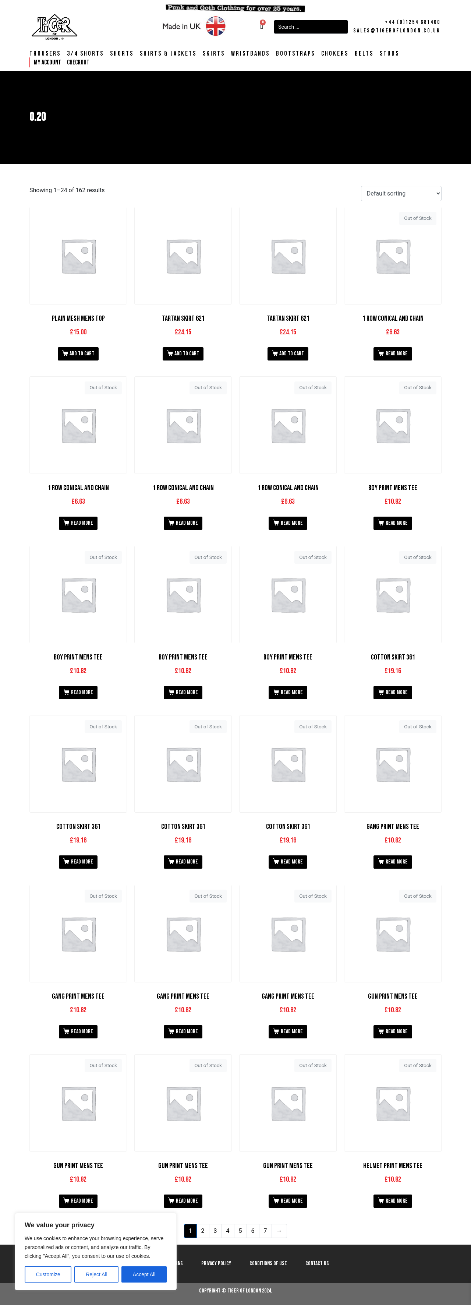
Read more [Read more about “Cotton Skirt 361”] (397, 692)
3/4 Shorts (85, 53)
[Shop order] (401, 193)
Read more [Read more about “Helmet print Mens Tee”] (397, 1200)
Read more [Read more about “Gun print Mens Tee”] (397, 1031)
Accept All (144, 1274)
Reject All (96, 1274)
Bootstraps (295, 53)
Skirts (214, 53)
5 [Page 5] (240, 1230)
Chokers (334, 53)
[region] (96, 1251)
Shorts (122, 53)
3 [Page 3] (215, 1230)
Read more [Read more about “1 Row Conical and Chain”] (397, 353)
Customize (48, 1274)
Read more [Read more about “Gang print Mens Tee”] (397, 861)
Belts (364, 53)
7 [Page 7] (265, 1230)
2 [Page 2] (203, 1230)
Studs (389, 53)
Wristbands (250, 53)
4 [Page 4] (228, 1230)
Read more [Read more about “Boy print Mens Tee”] (397, 523)
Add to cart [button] (82, 353)
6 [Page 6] (253, 1230)
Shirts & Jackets (168, 53)
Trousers (45, 53)
